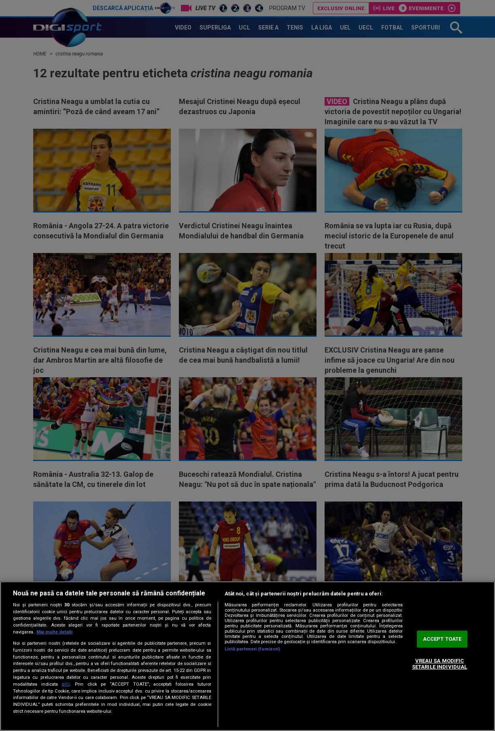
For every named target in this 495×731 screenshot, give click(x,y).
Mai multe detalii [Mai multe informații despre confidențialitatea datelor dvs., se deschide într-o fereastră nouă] (54, 632)
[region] (247, 656)
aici (66, 684)
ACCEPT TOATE (442, 639)
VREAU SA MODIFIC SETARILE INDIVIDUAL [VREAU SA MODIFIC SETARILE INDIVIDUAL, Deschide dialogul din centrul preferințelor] (439, 664)
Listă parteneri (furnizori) (252, 649)
